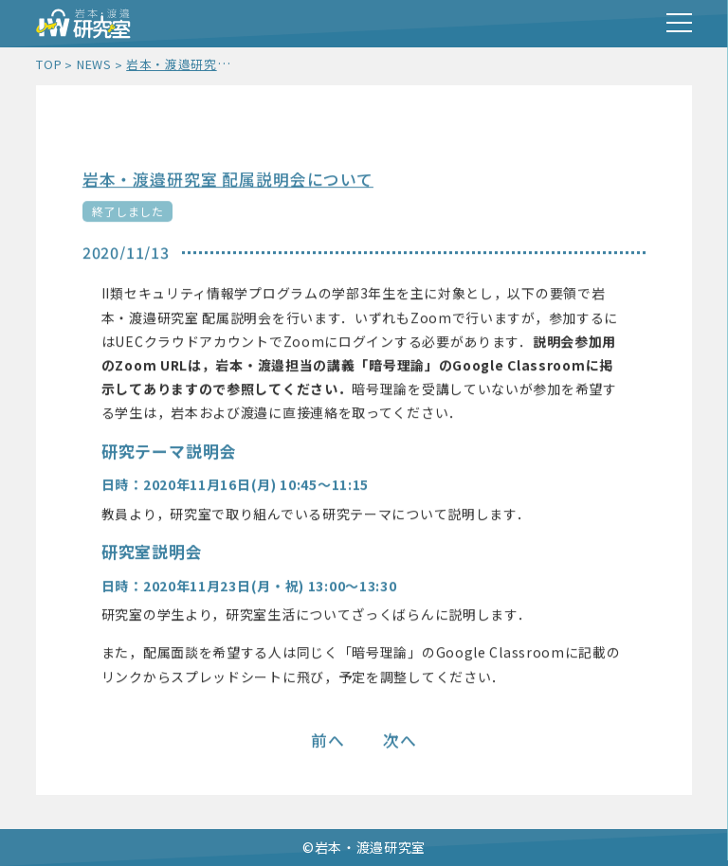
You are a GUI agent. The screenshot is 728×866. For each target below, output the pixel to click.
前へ (328, 741)
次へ (400, 741)
